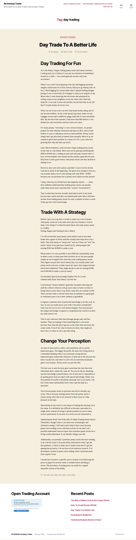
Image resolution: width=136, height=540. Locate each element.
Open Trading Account (71, 4)
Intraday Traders (68, 37)
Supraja (55, 52)
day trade (46, 475)
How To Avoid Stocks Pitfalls (84, 505)
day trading (71, 475)
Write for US (107, 7)
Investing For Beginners (82, 515)
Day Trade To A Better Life (68, 44)
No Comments (83, 52)
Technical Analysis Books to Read (86, 520)
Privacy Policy (41, 535)
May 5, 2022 (68, 52)
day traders (63, 475)
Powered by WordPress (58, 535)
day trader (54, 475)
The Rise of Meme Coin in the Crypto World (91, 500)
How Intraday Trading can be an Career (97, 4)
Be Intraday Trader (13, 4)
